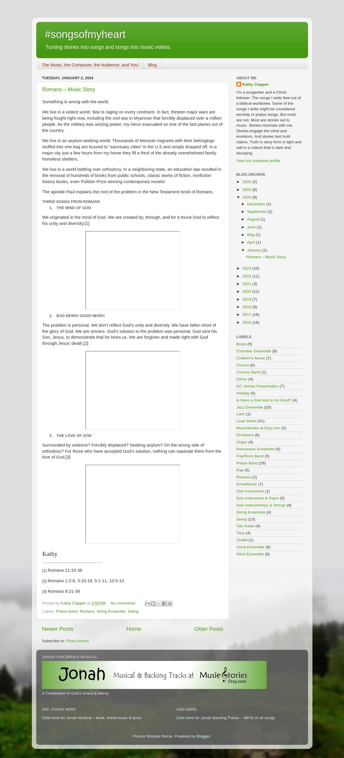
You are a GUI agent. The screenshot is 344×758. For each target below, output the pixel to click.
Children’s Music (250, 358)
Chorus (242, 365)
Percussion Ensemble (255, 449)
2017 (247, 314)
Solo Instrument (250, 491)
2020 (247, 291)
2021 (247, 284)
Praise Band (67, 611)
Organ (242, 442)
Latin (240, 414)
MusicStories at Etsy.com (258, 428)
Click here (51, 718)
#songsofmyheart (85, 34)
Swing (133, 611)
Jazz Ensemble (249, 407)
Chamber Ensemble (253, 351)
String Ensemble (111, 611)
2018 (247, 307)
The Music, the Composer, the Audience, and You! (90, 64)
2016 (247, 322)
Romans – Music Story (68, 89)
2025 (247, 189)
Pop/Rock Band (250, 456)
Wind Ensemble (250, 554)
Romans (87, 611)
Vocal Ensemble (250, 547)
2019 (247, 299)
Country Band (248, 372)
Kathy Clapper (255, 84)
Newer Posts (57, 629)
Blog (152, 64)
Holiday (243, 393)
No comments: (123, 603)
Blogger (203, 736)
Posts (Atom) (77, 641)
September (257, 211)
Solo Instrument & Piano (257, 498)
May (251, 234)
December (257, 204)
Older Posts (208, 629)
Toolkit (242, 540)
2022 (247, 276)
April (251, 242)
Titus (240, 533)
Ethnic (242, 379)
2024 (247, 197)
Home (134, 629)
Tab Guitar (245, 526)
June (252, 227)
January (254, 250)
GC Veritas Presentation (257, 386)
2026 (247, 182)
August (254, 219)
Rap (240, 470)
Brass (241, 344)
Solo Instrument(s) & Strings (261, 505)
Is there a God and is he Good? (263, 400)
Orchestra (245, 435)
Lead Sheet (246, 421)
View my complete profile (258, 161)
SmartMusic (246, 484)
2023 (247, 268)
